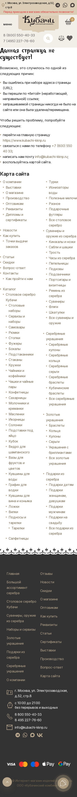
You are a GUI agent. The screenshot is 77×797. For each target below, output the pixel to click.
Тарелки (17, 528)
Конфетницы (19, 392)
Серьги (54, 442)
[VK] (40, 735)
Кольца (54, 431)
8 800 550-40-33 (28, 714)
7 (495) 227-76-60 (18, 41)
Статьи (8, 257)
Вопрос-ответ (14, 268)
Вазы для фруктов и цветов (17, 462)
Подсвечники (59, 274)
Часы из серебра (62, 258)
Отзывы (46, 574)
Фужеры (15, 343)
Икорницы (17, 419)
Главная (13, 574)
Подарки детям (61, 485)
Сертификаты (51, 642)
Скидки (8, 262)
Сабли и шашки (61, 247)
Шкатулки (56, 312)
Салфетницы (19, 538)
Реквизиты (14, 209)
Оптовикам (14, 204)
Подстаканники (21, 354)
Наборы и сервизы (21, 629)
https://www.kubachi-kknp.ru (24, 140)
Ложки (14, 506)
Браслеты (56, 425)
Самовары (17, 327)
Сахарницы (17, 398)
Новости (10, 230)
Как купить (11, 236)
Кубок (13, 441)
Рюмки (14, 332)
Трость (54, 252)
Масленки (16, 414)
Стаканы (15, 360)
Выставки (13, 187)
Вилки (13, 512)
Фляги (53, 307)
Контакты (10, 273)
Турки (53, 182)
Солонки (15, 425)
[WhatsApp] (65, 5)
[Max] (72, 5)
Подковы (56, 269)
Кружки (15, 365)
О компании (12, 182)
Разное (54, 204)
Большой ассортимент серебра (17, 587)
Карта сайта (50, 676)
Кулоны (55, 436)
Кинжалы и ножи (62, 242)
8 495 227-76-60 (28, 720)
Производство (17, 198)
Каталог (9, 289)
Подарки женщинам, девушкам (58, 495)
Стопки (14, 338)
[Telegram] (58, 5)
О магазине (14, 193)
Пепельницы (58, 263)
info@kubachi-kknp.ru (51, 157)
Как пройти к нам (19, 279)
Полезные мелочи (63, 198)
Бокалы (15, 349)
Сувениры (56, 301)
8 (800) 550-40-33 (19, 35)
